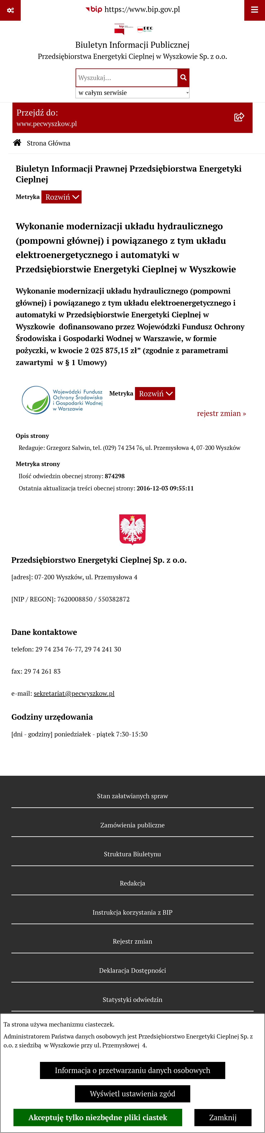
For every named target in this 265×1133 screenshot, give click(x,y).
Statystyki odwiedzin (132, 1000)
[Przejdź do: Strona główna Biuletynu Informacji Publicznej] (17, 143)
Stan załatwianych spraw (132, 796)
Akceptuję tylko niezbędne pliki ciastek (97, 1117)
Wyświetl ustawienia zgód (132, 1094)
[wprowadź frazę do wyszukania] (127, 77)
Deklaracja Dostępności (132, 970)
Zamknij (223, 1117)
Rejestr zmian (132, 941)
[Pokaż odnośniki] (10, 10)
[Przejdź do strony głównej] (132, 43)
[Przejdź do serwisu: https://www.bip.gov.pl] (132, 9)
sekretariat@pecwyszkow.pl (74, 693)
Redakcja (132, 883)
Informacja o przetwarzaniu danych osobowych (132, 1070)
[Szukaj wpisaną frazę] (183, 77)
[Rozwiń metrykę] (61, 196)
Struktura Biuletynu (132, 854)
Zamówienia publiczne (132, 825)
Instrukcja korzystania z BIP (132, 912)
